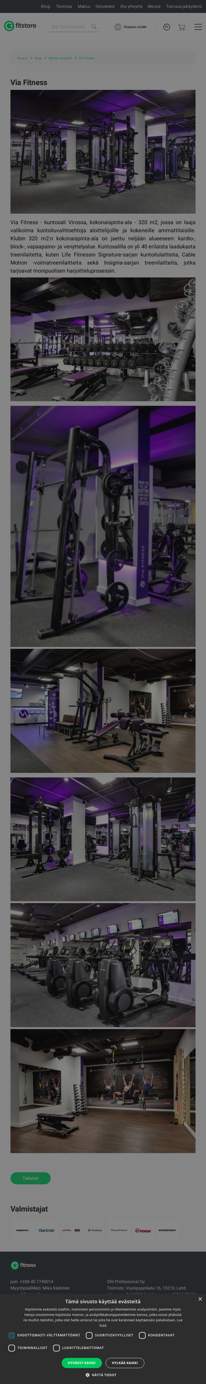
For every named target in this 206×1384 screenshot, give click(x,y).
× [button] (200, 1299)
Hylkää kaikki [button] (125, 1363)
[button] (103, 1375)
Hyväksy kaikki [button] (82, 1363)
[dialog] (103, 692)
